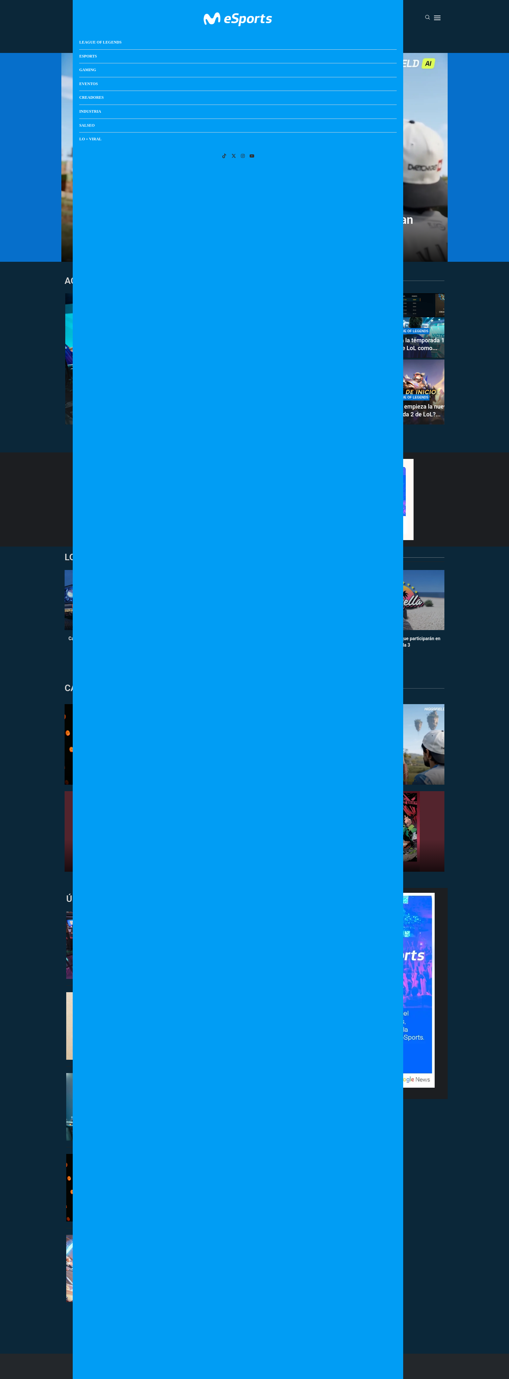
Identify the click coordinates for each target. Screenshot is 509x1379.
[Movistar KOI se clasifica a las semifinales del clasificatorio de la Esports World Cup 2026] (163, 358)
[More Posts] (193, 1319)
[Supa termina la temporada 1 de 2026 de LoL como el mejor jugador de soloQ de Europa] (410, 325)
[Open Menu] (437, 18)
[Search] (427, 18)
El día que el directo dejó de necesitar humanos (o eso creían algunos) (254, 226)
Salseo (341, 40)
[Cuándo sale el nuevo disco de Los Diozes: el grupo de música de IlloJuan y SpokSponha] (312, 392)
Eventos (246, 40)
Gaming (219, 40)
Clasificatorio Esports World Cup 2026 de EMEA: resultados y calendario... (311, 340)
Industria (312, 40)
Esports (190, 40)
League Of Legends (150, 40)
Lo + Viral (369, 40)
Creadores (278, 40)
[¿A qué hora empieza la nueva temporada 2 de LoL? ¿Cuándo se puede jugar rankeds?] (410, 392)
